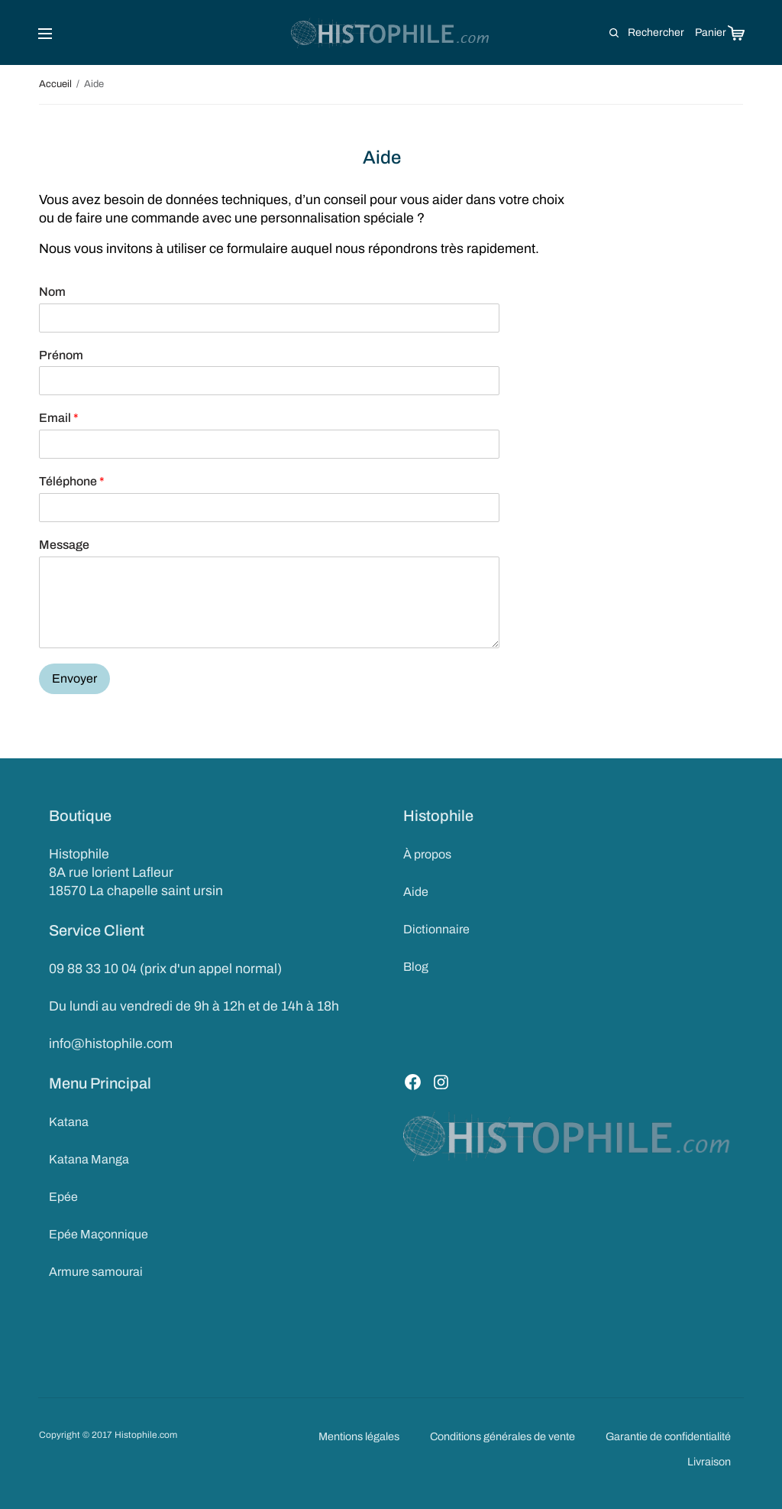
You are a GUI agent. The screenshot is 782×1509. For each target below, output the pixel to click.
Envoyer (74, 678)
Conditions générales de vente (502, 1436)
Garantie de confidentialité (668, 1436)
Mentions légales (358, 1436)
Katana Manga (89, 1159)
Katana (69, 1121)
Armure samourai (96, 1271)
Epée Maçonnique (98, 1234)
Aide (415, 891)
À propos (427, 854)
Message (64, 544)
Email (59, 417)
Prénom (61, 355)
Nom (52, 291)
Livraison (709, 1461)
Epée (63, 1196)
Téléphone (72, 481)
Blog (415, 966)
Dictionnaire (436, 929)
